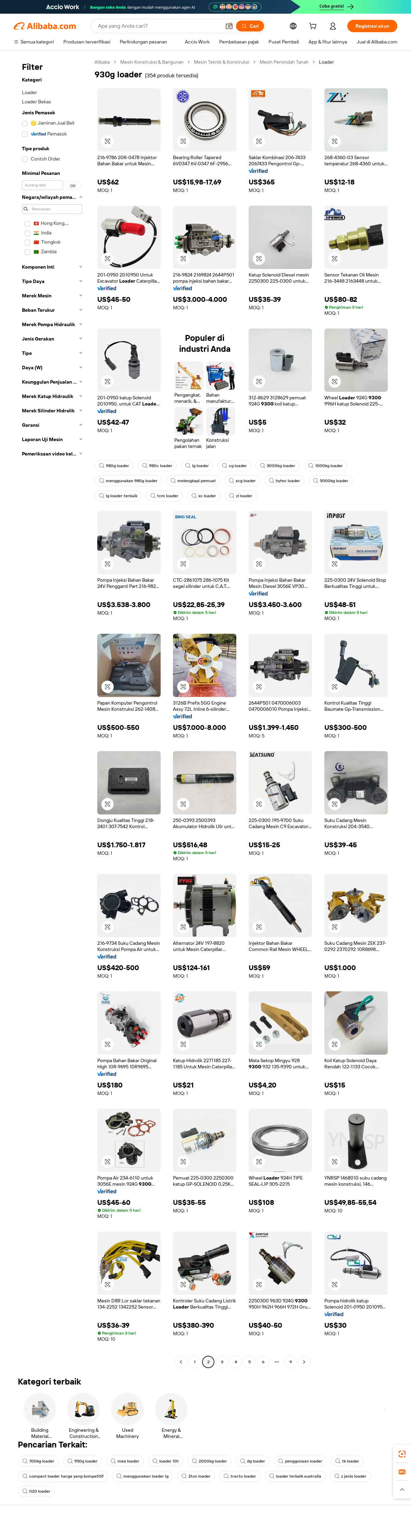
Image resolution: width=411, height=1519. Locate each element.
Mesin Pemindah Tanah (284, 62)
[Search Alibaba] (159, 26)
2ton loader (196, 1476)
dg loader (252, 1461)
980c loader (157, 465)
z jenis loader (350, 1476)
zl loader (240, 496)
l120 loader (36, 1491)
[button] (229, 26)
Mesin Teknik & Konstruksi (221, 62)
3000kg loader (277, 465)
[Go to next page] (304, 1362)
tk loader (347, 1461)
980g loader (114, 465)
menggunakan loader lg (142, 1476)
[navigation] (52, 713)
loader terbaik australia (295, 1476)
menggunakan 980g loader (128, 481)
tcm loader (164, 496)
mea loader (125, 1461)
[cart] (314, 27)
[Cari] (250, 26)
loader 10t (165, 1461)
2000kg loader (209, 1461)
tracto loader (240, 1476)
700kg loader (38, 1461)
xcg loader (242, 481)
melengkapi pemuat (193, 481)
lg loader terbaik (118, 496)
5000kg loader (330, 481)
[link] (402, 1454)
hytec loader (284, 481)
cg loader (234, 465)
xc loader (203, 496)
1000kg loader (325, 465)
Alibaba (102, 62)
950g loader (82, 1461)
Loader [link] (326, 62)
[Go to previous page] (181, 1362)
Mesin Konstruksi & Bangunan (152, 62)
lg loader (197, 465)
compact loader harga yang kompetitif (62, 1476)
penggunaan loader (300, 1461)
